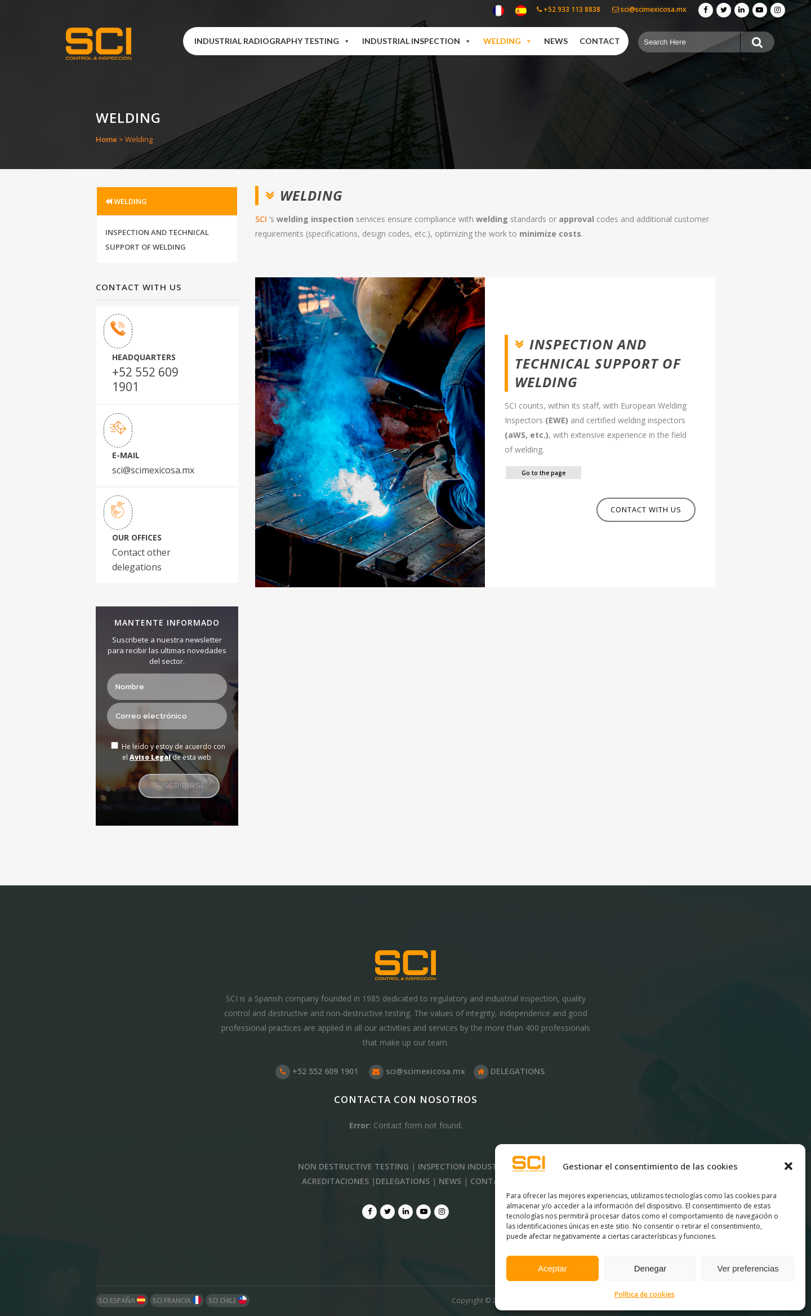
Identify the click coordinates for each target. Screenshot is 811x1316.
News (556, 41)
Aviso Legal (150, 757)
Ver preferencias (748, 1268)
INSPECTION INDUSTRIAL (466, 1166)
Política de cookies (644, 1294)
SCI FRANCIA (177, 1300)
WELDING (126, 201)
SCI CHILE (227, 1300)
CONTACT (489, 1181)
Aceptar (552, 1268)
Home (106, 139)
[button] (788, 1166)
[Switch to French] (498, 11)
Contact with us (646, 509)
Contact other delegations (141, 559)
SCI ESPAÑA (122, 1300)
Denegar (650, 1268)
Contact (600, 41)
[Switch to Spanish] (521, 11)
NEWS (450, 1181)
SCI (261, 219)
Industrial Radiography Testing (272, 41)
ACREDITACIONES (335, 1181)
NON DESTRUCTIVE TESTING (353, 1166)
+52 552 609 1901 (145, 379)
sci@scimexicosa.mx (649, 9)
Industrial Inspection (416, 41)
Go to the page (543, 473)
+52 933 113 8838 (568, 9)
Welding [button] (507, 41)
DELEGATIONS (509, 1071)
